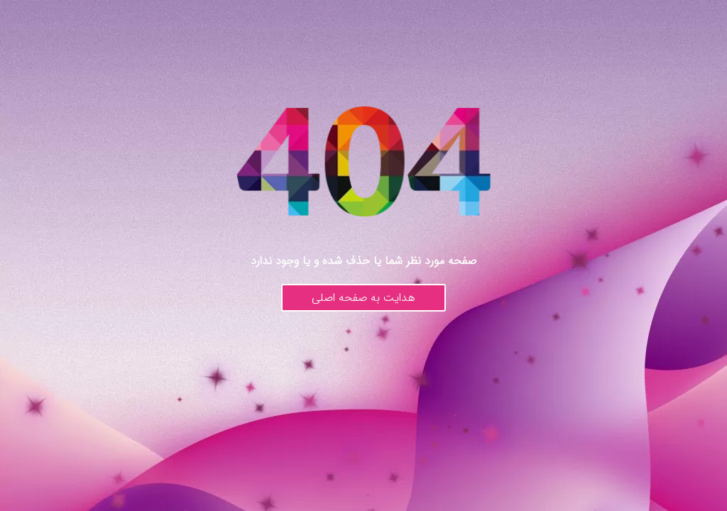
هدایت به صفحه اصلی (363, 298)
